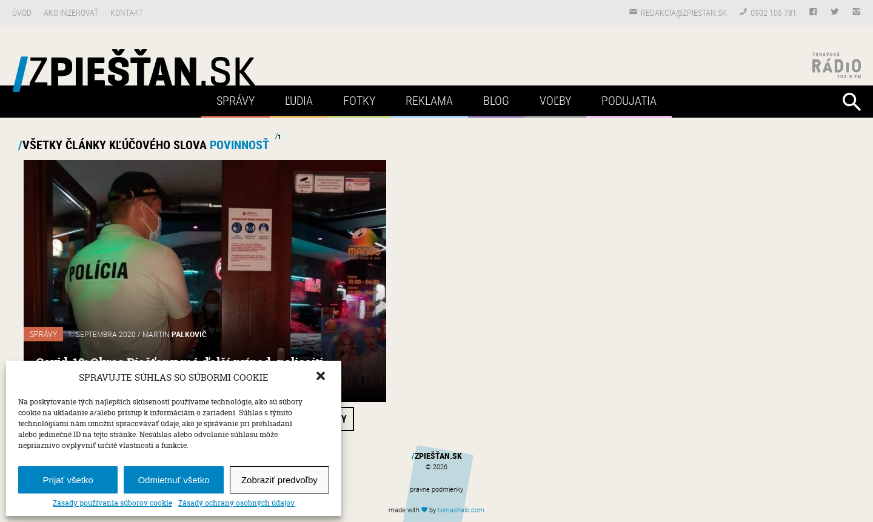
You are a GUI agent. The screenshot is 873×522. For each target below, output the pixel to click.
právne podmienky (436, 489)
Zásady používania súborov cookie (112, 503)
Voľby (555, 100)
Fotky (359, 100)
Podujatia (629, 100)
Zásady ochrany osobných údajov (236, 503)
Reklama (429, 100)
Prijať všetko (68, 480)
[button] (322, 377)
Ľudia (299, 100)
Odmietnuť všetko (173, 480)
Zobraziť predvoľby (279, 480)
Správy (235, 100)
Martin (174, 334)
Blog (496, 100)
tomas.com (461, 509)
